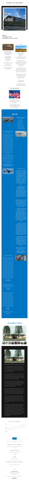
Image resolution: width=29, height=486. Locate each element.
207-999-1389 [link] (14, 454)
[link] (14, 469)
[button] (4, 3)
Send (14, 438)
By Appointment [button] (15, 458)
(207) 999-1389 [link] (14, 474)
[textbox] (14, 424)
